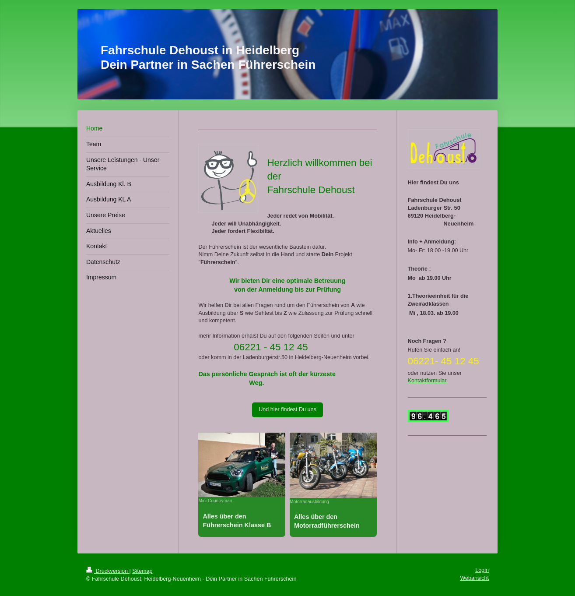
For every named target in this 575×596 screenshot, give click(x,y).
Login (482, 570)
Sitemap (142, 571)
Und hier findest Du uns (287, 409)
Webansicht (474, 578)
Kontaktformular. (428, 380)
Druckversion (107, 571)
